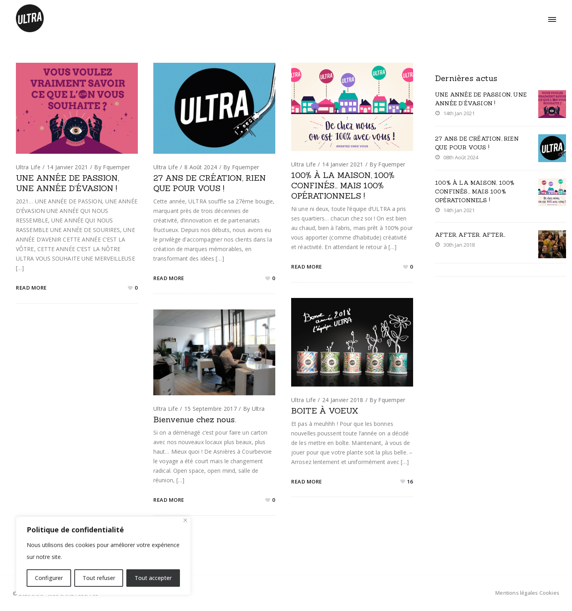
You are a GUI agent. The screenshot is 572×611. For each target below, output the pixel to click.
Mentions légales (516, 592)
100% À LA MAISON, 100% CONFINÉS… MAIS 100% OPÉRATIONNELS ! (342, 185)
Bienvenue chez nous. (194, 419)
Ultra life (28, 167)
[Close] (185, 520)
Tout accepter (153, 578)
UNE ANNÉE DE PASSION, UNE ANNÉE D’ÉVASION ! (67, 183)
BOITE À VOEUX (324, 411)
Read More (31, 287)
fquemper (116, 167)
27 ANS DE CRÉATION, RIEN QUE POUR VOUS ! (209, 183)
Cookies (549, 592)
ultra (258, 408)
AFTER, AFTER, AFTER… (470, 234)
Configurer (49, 578)
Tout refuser (99, 578)
